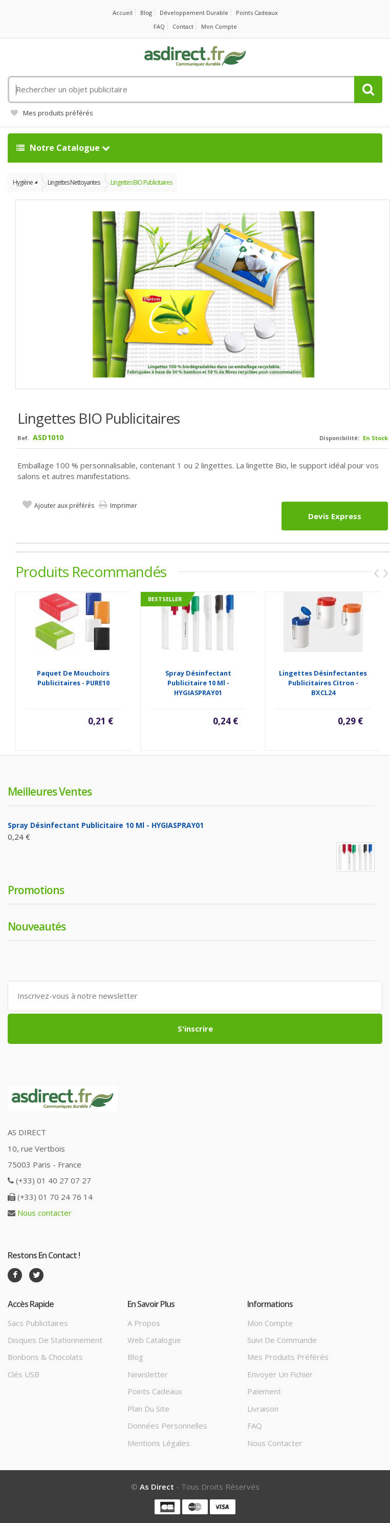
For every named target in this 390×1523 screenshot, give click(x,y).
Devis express (334, 516)
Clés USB (23, 1374)
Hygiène (23, 182)
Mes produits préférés (52, 112)
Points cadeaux (257, 12)
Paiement (264, 1391)
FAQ (159, 26)
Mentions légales (158, 1443)
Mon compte (219, 26)
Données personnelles (167, 1425)
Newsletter (147, 1374)
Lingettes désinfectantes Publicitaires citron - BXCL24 (323, 682)
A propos (143, 1323)
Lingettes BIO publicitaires (141, 182)
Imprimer (123, 505)
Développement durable (194, 12)
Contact (182, 26)
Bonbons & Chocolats (45, 1357)
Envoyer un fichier (280, 1374)
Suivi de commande (282, 1340)
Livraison (262, 1408)
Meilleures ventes (50, 791)
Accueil (123, 12)
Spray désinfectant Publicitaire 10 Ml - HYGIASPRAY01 (198, 682)
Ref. (23, 438)
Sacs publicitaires (38, 1323)
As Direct (157, 1486)
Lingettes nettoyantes (74, 182)
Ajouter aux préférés (64, 505)
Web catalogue (154, 1340)
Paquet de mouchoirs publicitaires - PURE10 (73, 677)
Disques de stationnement (55, 1340)
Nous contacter (44, 1213)
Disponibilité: (339, 438)
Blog (146, 12)
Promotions (36, 890)
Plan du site (148, 1408)
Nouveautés (37, 926)
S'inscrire (195, 1028)
